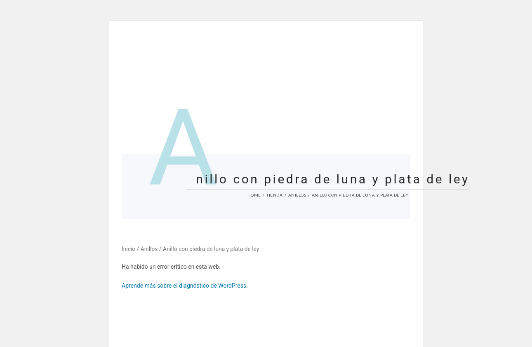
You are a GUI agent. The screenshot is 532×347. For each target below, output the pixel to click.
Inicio (128, 249)
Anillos (297, 194)
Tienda (274, 194)
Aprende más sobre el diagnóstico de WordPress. (185, 285)
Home (254, 194)
